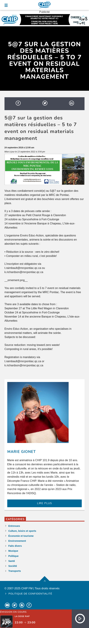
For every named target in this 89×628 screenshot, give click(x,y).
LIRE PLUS (44, 503)
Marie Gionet (21, 451)
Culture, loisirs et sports (22, 531)
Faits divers (15, 545)
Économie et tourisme (21, 536)
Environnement (17, 541)
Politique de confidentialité (30, 593)
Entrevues (14, 526)
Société (12, 566)
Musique (13, 550)
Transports (14, 571)
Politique (13, 556)
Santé (11, 561)
